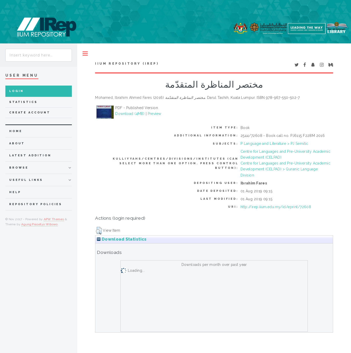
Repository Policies (35, 204)
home (15, 131)
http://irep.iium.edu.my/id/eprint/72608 (276, 207)
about (17, 143)
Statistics (23, 102)
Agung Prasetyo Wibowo (39, 224)
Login (16, 91)
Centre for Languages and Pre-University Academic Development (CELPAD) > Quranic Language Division (285, 169)
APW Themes (54, 219)
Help (15, 192)
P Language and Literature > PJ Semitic (274, 144)
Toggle (85, 53)
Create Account (29, 112)
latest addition (30, 155)
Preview (154, 114)
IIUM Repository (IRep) (126, 63)
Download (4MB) (129, 114)
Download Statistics (121, 239)
